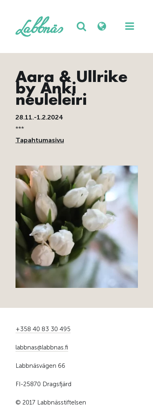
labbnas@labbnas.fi (42, 347)
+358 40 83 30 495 (43, 329)
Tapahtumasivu (40, 140)
